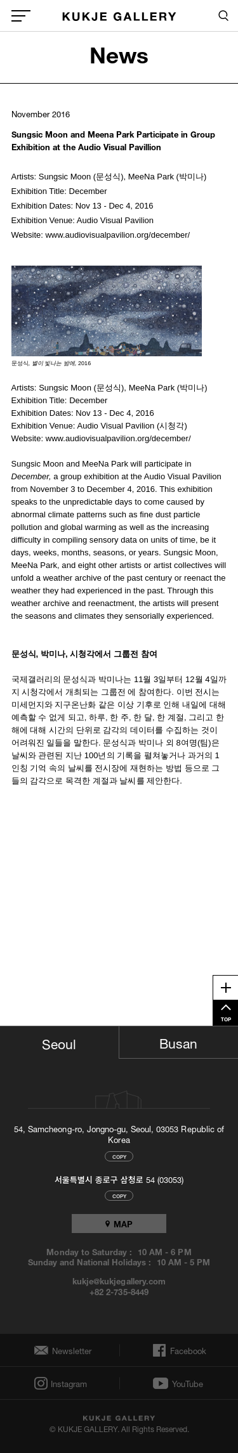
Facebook (187, 1350)
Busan (178, 1041)
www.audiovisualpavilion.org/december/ (117, 235)
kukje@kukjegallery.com (119, 1280)
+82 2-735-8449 (118, 1291)
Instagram (68, 1383)
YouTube (187, 1383)
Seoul (59, 1042)
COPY (119, 1156)
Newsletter (68, 1350)
